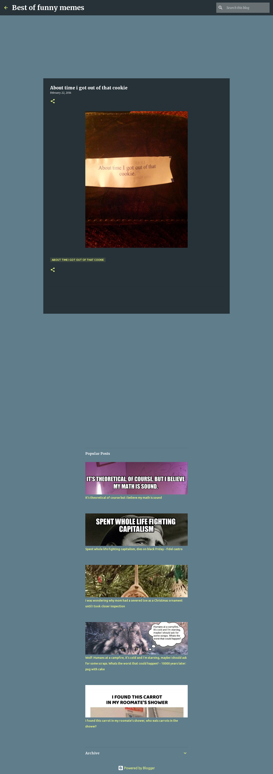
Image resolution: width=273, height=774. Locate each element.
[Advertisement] (136, 47)
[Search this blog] (247, 8)
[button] (52, 101)
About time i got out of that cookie (78, 259)
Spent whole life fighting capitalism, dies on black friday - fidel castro (134, 549)
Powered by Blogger (136, 768)
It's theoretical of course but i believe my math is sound (123, 497)
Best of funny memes (48, 7)
